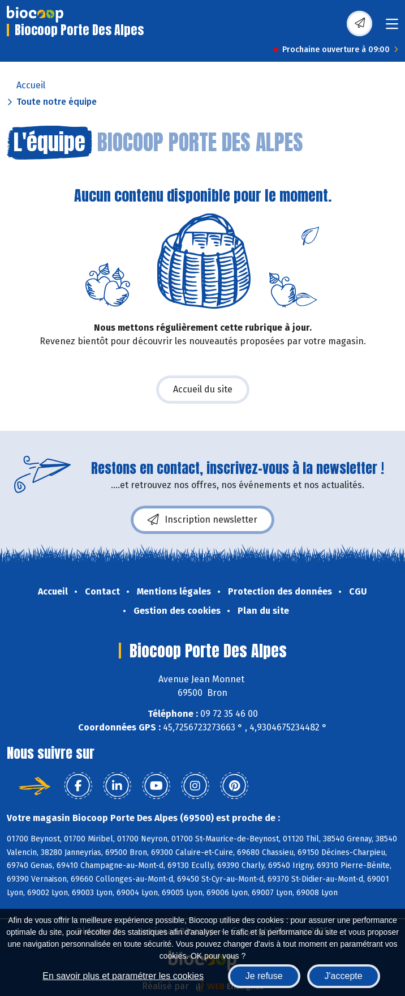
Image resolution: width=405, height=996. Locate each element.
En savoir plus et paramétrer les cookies (123, 976)
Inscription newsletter (202, 519)
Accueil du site (202, 389)
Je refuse (264, 976)
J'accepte (344, 976)
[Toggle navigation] (392, 27)
